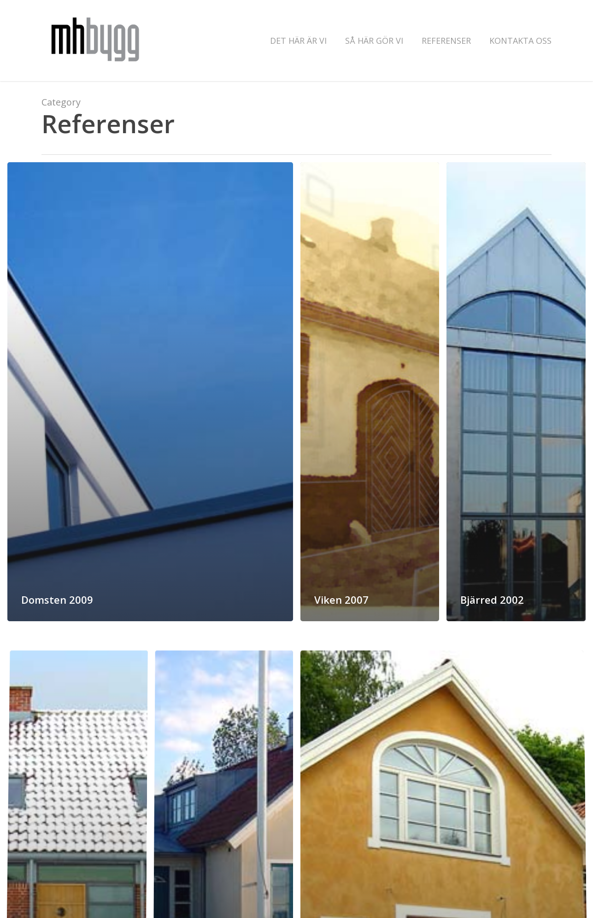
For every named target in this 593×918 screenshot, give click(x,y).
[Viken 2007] (370, 391)
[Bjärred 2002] (516, 392)
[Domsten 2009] (150, 391)
